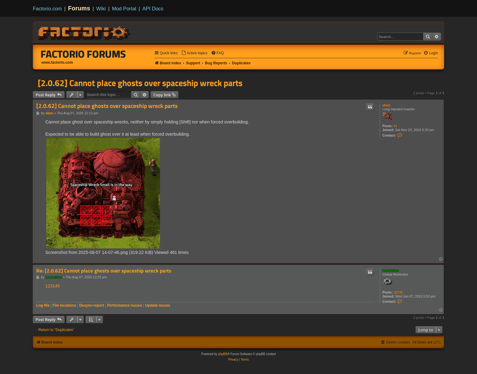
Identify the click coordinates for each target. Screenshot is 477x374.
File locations (64, 305)
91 (395, 126)
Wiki (101, 8)
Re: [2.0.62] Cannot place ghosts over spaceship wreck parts (103, 271)
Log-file (43, 305)
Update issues (157, 305)
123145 (52, 285)
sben (386, 105)
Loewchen (390, 270)
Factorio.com (47, 8)
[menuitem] (194, 53)
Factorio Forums (83, 54)
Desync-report (91, 305)
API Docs (152, 8)
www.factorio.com (57, 62)
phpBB (222, 354)
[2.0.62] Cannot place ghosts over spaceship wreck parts (140, 83)
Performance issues (124, 305)
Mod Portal (124, 8)
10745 (398, 292)
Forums (79, 8)
